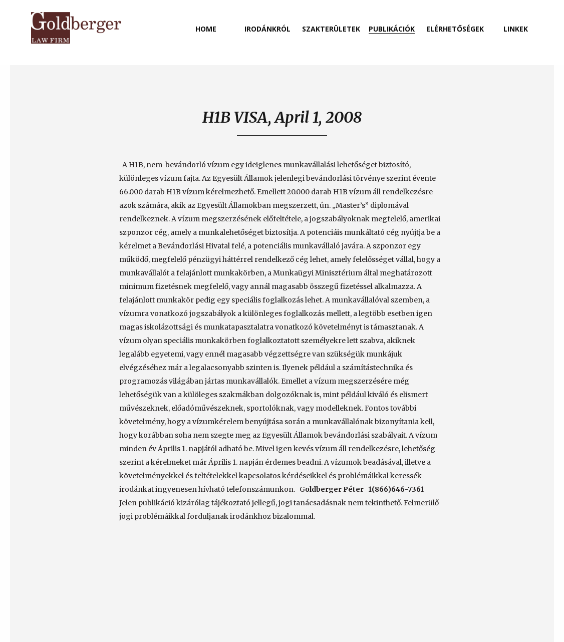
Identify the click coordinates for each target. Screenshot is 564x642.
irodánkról (267, 29)
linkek (515, 29)
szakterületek (331, 29)
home (205, 29)
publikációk (392, 29)
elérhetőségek (455, 29)
